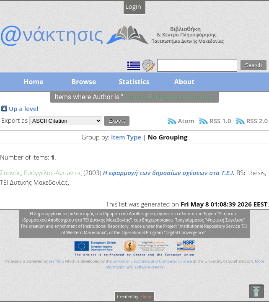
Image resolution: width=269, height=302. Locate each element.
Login (133, 6)
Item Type (126, 137)
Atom (186, 120)
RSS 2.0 (257, 120)
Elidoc (146, 296)
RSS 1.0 (220, 120)
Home (33, 81)
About (184, 81)
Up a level (24, 108)
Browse (83, 81)
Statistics (134, 81)
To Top (256, 291)
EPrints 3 (56, 261)
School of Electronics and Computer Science (152, 261)
